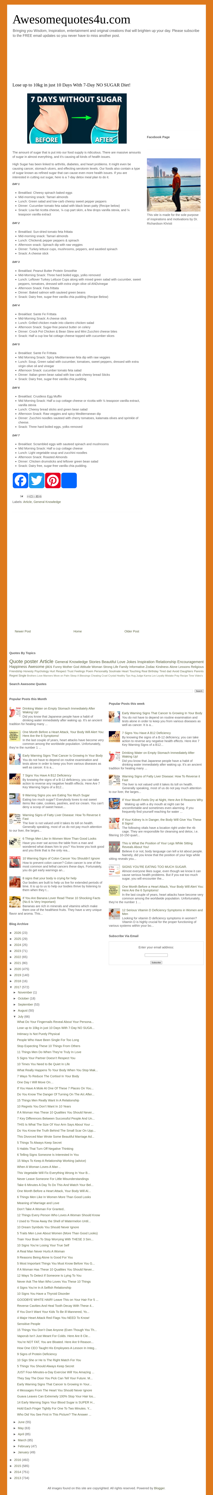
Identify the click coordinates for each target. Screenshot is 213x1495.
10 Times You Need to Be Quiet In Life (43, 1064)
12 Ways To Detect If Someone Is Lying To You (49, 1275)
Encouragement (190, 662)
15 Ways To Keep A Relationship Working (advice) (51, 1160)
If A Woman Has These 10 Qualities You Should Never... (55, 1112)
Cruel (105, 675)
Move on (58, 675)
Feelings (79, 671)
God (76, 667)
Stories (95, 662)
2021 (18, 963)
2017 (18, 987)
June (21, 1422)
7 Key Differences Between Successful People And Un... (56, 1118)
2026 (18, 932)
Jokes (131, 662)
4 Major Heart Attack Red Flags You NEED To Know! (53, 1318)
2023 (18, 951)
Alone (173, 667)
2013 (18, 1478)
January (24, 1452)
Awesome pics (40, 666)
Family (123, 667)
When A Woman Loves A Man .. (39, 1166)
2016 (18, 1460)
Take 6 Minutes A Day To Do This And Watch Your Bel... (55, 1185)
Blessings (85, 675)
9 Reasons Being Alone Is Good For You (45, 1257)
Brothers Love (35, 675)
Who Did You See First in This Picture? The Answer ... (54, 1414)
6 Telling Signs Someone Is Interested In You (48, 1154)
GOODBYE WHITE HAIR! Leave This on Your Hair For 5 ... (57, 1299)
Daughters (186, 671)
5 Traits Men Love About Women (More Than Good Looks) (57, 1233)
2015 (18, 1466)
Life (115, 667)
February (24, 1446)
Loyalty (160, 675)
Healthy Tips (123, 675)
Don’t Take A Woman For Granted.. (41, 1209)
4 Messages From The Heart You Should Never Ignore (54, 1390)
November (25, 992)
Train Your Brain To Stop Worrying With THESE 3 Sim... (55, 1239)
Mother (67, 667)
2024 (18, 945)
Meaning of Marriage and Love (38, 1203)
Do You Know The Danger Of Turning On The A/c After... (55, 1094)
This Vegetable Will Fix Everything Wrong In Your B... (53, 1173)
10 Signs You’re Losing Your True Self (43, 1245)
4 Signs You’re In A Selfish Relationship (44, 1287)
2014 (18, 1472)
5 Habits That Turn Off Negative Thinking (45, 1148)
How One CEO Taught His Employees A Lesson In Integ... (57, 1348)
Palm (66, 675)
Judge (139, 675)
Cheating (96, 675)
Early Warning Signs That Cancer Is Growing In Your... (54, 1384)
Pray (176, 675)
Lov (154, 675)
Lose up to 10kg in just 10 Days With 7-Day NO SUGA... (56, 1028)
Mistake (169, 675)
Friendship (15, 671)
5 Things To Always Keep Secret (39, 1142)
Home (78, 631)
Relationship (166, 662)
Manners (48, 675)
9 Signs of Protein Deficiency (37, 1354)
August (23, 1010)
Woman (97, 667)
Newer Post (23, 631)
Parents (199, 671)
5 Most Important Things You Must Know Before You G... (56, 1263)
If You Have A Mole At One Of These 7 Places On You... (55, 1088)
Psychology (42, 671)
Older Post (132, 631)
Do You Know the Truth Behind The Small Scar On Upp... (56, 1130)
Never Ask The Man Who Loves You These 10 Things (54, 1281)
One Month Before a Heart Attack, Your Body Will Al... (54, 1191)
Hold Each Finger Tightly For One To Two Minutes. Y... (54, 1408)
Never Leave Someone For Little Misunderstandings (53, 1179)
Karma (147, 675)
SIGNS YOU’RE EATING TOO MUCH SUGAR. (154, 866)
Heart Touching (131, 671)
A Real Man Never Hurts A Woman (41, 1251)
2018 (18, 981)
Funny (57, 667)
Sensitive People (28, 1324)
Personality (101, 671)
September (26, 1004)
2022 (18, 957)
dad (169, 671)
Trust (70, 671)
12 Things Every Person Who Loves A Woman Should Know (58, 1215)
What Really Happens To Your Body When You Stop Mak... (57, 1070)
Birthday (153, 671)
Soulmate (115, 671)
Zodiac (150, 667)
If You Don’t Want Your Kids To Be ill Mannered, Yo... (53, 1311)
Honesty (28, 671)
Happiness (18, 666)
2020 (18, 969)
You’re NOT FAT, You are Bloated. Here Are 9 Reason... (55, 1342)
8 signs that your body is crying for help (49, 878)
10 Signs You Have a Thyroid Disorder (43, 1293)
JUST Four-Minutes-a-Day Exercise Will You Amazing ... (55, 1372)
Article (27, 502)
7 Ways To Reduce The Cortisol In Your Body (48, 1076)
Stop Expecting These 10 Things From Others (48, 1046)
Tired (163, 671)
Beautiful (109, 662)
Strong (107, 667)
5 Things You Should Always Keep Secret (45, 1366)
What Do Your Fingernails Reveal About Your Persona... (55, 1022)
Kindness (162, 667)
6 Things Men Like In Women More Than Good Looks (59, 838)
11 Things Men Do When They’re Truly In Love (49, 1052)
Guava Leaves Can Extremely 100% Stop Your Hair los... (56, 1396)
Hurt (52, 671)
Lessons (184, 667)
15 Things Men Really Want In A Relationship (48, 1100)
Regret (13, 675)
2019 (18, 975)
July (21, 1016)
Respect (61, 671)
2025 (18, 938)
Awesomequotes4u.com (71, 19)
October (24, 998)
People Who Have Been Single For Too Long (48, 1040)
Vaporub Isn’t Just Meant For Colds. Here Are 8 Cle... (53, 1336)
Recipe (184, 675)
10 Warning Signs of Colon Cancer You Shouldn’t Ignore (61, 858)
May (21, 1428)
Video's (199, 675)
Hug (133, 675)
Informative (137, 667)
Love (121, 662)
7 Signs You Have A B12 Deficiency (47, 775)
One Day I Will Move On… (35, 1082)
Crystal (112, 675)
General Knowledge (47, 502)
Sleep (73, 675)
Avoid (175, 671)
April (21, 1434)
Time (191, 675)
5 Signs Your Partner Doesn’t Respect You (46, 1058)
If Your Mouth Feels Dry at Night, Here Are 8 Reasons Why (162, 800)
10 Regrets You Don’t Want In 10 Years (44, 1106)
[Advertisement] (87, 59)
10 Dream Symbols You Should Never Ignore (48, 1227)
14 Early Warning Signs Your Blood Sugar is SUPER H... (56, 1402)
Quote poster (23, 661)
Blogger (159, 1488)
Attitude (85, 667)
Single (22, 675)
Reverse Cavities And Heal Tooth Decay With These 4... (55, 1305)
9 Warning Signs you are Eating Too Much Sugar (56, 795)
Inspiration (146, 662)
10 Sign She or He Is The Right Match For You (49, 1360)
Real (144, 671)
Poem (89, 671)
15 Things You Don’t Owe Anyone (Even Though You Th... (57, 1330)
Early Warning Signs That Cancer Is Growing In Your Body (63, 755)
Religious (197, 667)
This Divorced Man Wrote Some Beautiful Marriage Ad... (55, 1136)
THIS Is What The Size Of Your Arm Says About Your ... (55, 1124)
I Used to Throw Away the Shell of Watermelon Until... (54, 1221)
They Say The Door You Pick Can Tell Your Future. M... (55, 1378)
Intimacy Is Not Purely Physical (38, 1034)
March (22, 1440)
